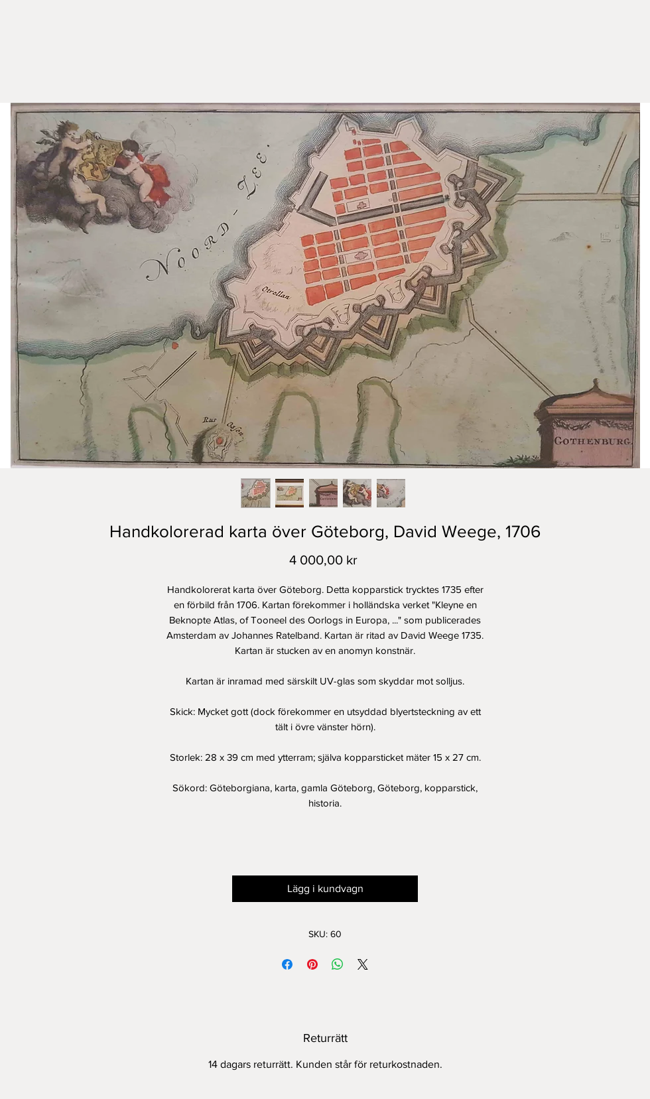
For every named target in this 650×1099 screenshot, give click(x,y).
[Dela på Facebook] (287, 964)
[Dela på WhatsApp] (338, 964)
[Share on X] (363, 964)
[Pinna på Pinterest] (312, 964)
